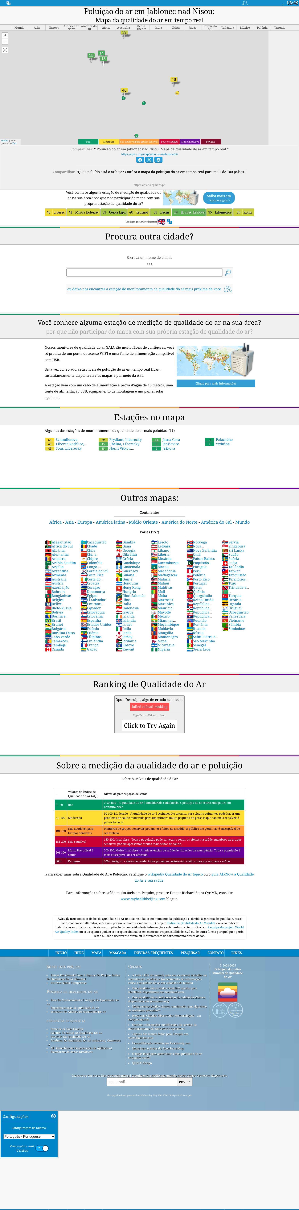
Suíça (229, 553)
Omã (193, 545)
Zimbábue (233, 619)
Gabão (88, 639)
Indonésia (127, 598)
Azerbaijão (57, 578)
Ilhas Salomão (130, 586)
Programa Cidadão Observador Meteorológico (163, 1006)
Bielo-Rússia (58, 598)
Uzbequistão (235, 602)
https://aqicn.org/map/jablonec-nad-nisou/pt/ (149, 144)
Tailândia (233, 557)
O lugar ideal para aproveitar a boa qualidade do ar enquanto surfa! (165, 1046)
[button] (5, 26)
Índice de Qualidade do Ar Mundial (191, 913)
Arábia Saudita (60, 553)
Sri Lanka (233, 540)
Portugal (196, 573)
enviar (184, 1072)
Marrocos (162, 590)
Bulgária (55, 619)
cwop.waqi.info (138, 1010)
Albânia (55, 540)
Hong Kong (128, 578)
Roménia (197, 615)
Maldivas (162, 578)
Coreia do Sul (94, 561)
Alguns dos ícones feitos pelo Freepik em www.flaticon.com (158, 1026)
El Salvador (92, 590)
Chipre (89, 549)
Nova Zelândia (201, 540)
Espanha (90, 611)
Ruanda (196, 619)
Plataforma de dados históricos (72, 1042)
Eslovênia (91, 606)
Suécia (230, 549)
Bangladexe (58, 586)
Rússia (194, 623)
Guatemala (128, 557)
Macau (160, 557)
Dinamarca (92, 582)
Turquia (231, 586)
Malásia (160, 569)
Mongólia (162, 623)
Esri (14, 133)
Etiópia (89, 623)
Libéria (160, 545)
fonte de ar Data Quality (67, 1019)
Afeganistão (58, 532)
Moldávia (162, 619)
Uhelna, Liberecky (119, 434)
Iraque (124, 602)
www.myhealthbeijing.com (143, 889)
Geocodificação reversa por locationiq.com (161, 1033)
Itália (123, 619)
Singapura (233, 536)
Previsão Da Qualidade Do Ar (70, 1027)
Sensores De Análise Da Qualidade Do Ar (78, 1002)
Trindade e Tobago (234, 580)
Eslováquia (92, 602)
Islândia (126, 611)
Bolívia (54, 602)
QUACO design (142, 1053)
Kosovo (125, 635)
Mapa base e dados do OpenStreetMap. (158, 1039)
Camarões (56, 631)
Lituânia (161, 549)
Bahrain (55, 582)
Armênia (55, 565)
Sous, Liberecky (63, 438)
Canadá (54, 639)
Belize (53, 594)
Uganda (231, 594)
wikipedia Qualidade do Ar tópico (176, 864)
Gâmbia (125, 532)
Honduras (127, 573)
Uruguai (232, 598)
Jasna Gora (166, 430)
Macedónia (163, 561)
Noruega (196, 532)
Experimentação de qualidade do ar (75, 998)
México (160, 606)
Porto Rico (198, 569)
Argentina (56, 561)
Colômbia (91, 553)
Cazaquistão (93, 532)
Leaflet (4, 131)
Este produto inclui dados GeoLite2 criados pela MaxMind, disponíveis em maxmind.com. (162, 980)
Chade (88, 536)
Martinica (162, 594)
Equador (90, 598)
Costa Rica (92, 565)
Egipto (88, 586)
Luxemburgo (164, 553)
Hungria (126, 582)
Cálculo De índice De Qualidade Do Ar (76, 1023)
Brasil (53, 611)
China (88, 545)
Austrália (56, 569)
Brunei (54, 615)
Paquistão (197, 553)
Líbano (160, 540)
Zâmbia (231, 615)
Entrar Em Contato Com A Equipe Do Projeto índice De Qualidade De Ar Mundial (83, 967)
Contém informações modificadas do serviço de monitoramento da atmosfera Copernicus (162, 1017)
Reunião (196, 611)
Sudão (230, 545)
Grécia (124, 549)
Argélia (54, 557)
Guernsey (127, 561)
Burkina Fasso (60, 623)
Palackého (219, 430)
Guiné (124, 569)
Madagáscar (164, 565)
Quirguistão (199, 586)
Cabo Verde (57, 627)
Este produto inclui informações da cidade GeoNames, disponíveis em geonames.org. (167, 989)
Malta (159, 586)
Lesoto (159, 532)
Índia (123, 594)
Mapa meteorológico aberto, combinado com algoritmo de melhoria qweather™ (167, 999)
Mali (158, 582)
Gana (123, 536)
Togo (229, 573)
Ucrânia (231, 590)
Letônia (160, 536)
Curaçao (90, 578)
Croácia (89, 573)
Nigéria (160, 639)
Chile (87, 540)
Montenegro (164, 627)
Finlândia (91, 631)
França (89, 635)
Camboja (55, 635)
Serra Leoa (198, 639)
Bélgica (54, 590)
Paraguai (196, 557)
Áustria (54, 573)
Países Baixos (200, 549)
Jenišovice (165, 434)
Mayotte (161, 602)
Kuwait (125, 639)
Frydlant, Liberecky (120, 430)
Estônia (89, 619)
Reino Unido (199, 590)
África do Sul (59, 536)
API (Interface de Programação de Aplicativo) (81, 1038)
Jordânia (126, 631)
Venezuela (233, 606)
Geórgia (125, 540)
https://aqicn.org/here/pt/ (149, 175)
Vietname (233, 611)
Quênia (195, 582)
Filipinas (90, 627)
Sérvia (230, 532)
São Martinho (200, 631)
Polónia (195, 565)
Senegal (196, 635)
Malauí (160, 573)
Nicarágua (162, 635)
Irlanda (125, 606)
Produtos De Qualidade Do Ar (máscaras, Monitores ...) (84, 1033)
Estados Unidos (96, 615)
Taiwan (231, 561)
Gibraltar (126, 545)
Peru (193, 561)
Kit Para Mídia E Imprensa (68, 973)
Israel (124, 615)
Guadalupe (128, 553)
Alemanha (57, 545)
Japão (123, 623)
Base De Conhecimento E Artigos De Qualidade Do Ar (83, 992)
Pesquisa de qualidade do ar (72, 982)
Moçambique (165, 615)
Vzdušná (217, 434)
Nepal (159, 631)
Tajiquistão (234, 565)
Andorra (55, 549)
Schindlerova (61, 430)
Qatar (194, 578)
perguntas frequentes (66, 1011)
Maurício (161, 598)
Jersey (124, 627)
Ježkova (163, 438)
